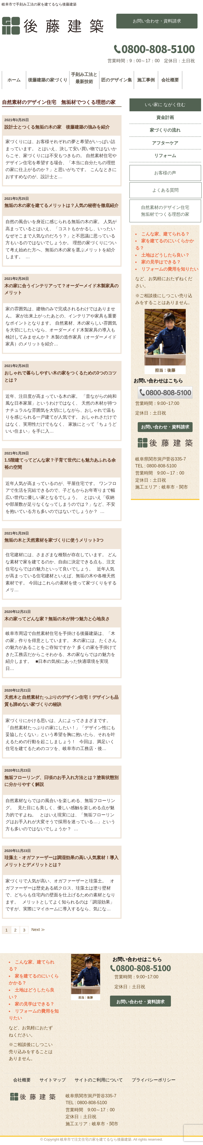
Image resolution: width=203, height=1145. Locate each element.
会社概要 (170, 80)
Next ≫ (38, 929)
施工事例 (146, 80)
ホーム (14, 80)
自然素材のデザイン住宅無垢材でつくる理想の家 (165, 211)
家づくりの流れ (165, 130)
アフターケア (165, 143)
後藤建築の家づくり (47, 80)
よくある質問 (165, 190)
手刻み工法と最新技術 (84, 78)
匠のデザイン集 (116, 80)
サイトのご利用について (99, 1080)
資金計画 (165, 117)
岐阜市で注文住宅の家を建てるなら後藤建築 (95, 1139)
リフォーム (165, 155)
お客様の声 (165, 173)
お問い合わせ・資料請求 (165, 427)
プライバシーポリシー (154, 1080)
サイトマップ (53, 1080)
